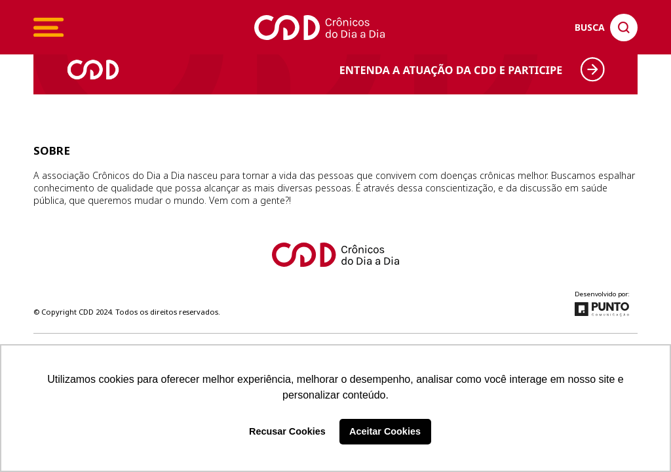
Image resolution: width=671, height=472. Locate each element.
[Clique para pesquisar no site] (606, 27)
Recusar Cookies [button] (287, 431)
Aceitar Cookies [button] (385, 431)
